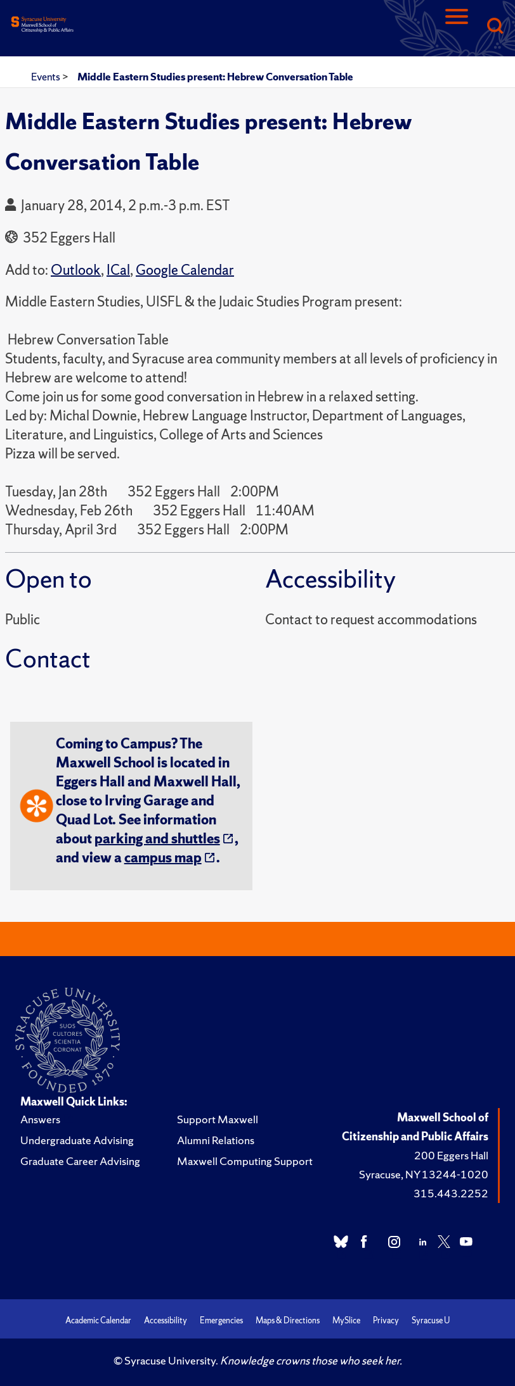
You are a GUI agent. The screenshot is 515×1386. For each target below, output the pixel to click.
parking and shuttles (157, 838)
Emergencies (221, 1320)
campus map (163, 857)
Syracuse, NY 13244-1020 (423, 1174)
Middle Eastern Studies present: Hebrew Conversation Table (215, 77)
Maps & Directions (288, 1320)
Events (46, 77)
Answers (40, 1119)
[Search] (494, 26)
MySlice (346, 1320)
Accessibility (165, 1320)
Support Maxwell (217, 1119)
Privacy (386, 1320)
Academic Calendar (98, 1320)
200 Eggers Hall (451, 1155)
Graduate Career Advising (80, 1161)
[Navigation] (456, 26)
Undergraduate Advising (77, 1140)
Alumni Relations (215, 1140)
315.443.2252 (451, 1193)
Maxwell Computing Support (245, 1161)
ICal (118, 270)
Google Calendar (185, 270)
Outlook (76, 270)
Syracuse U (431, 1320)
